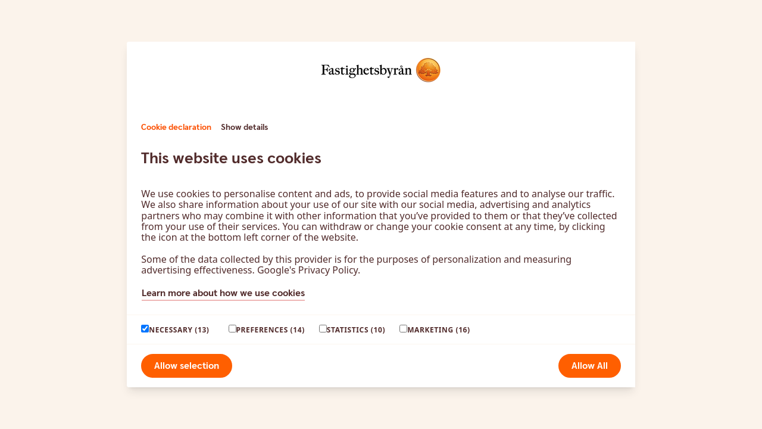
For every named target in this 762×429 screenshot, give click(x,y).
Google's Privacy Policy (307, 269)
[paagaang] (145, 328)
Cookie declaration (176, 127)
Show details (244, 127)
